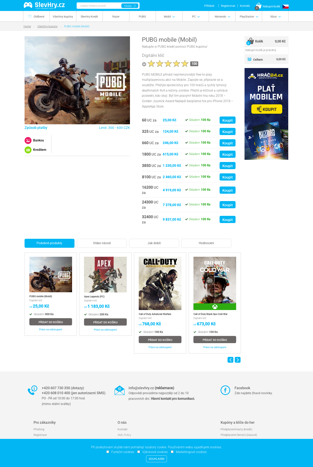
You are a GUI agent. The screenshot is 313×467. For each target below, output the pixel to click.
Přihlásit (209, 5)
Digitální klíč (153, 55)
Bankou (38, 140)
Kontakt (245, 5)
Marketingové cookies (190, 452)
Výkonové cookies (154, 452)
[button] (285, 6)
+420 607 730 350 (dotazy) (63, 388)
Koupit (227, 120)
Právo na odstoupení (50, 329)
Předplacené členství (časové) (239, 434)
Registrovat (228, 5)
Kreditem (39, 150)
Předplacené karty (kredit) (236, 429)
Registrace (40, 434)
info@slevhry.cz (151, 388)
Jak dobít (154, 243)
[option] (51, 294)
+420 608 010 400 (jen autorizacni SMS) (73, 393)
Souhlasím (156, 458)
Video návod (102, 243)
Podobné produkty (49, 243)
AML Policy (124, 434)
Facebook (242, 388)
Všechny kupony (47, 26)
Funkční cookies (121, 452)
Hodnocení (206, 243)
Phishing (39, 429)
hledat (130, 6)
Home (27, 26)
